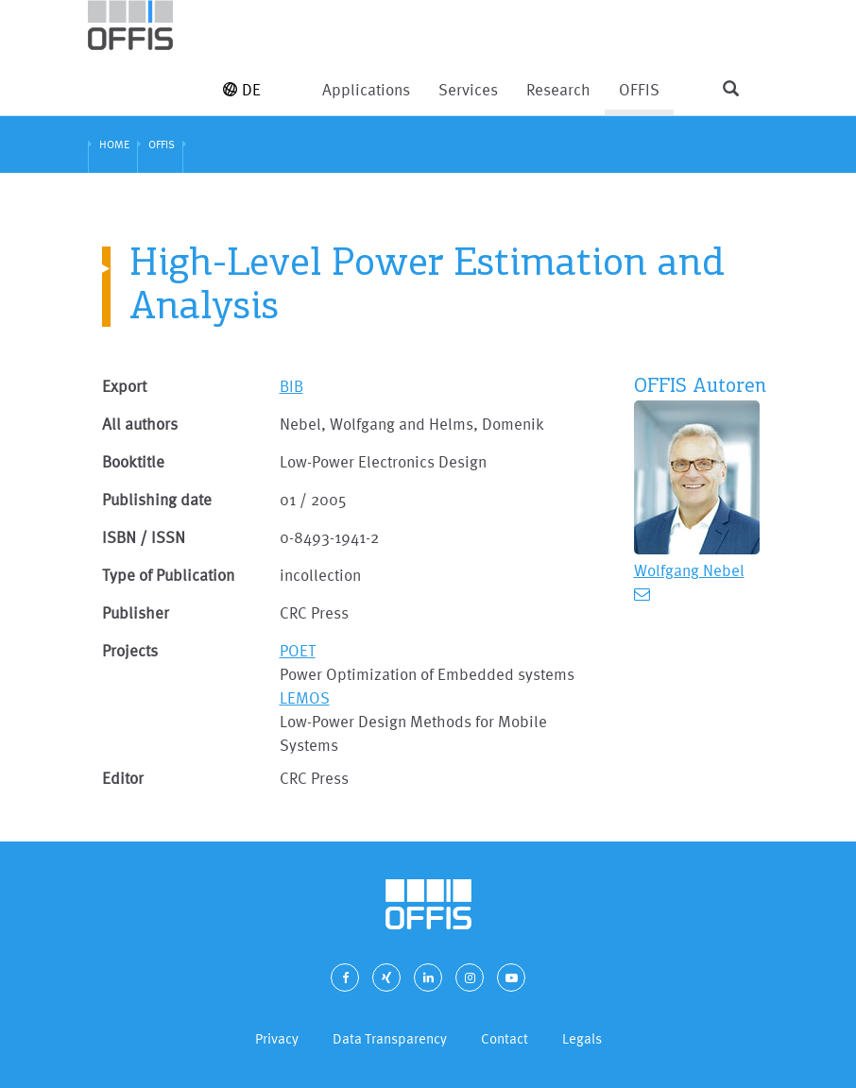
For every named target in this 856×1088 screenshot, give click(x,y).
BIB (291, 386)
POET (298, 650)
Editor (123, 778)
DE (242, 89)
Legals (582, 1038)
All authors (140, 424)
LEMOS (305, 697)
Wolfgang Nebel (689, 570)
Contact (504, 1038)
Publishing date (157, 499)
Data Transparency (390, 1038)
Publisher (135, 612)
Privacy (277, 1038)
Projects (130, 650)
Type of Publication (168, 575)
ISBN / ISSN (143, 537)
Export (124, 386)
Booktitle (133, 461)
